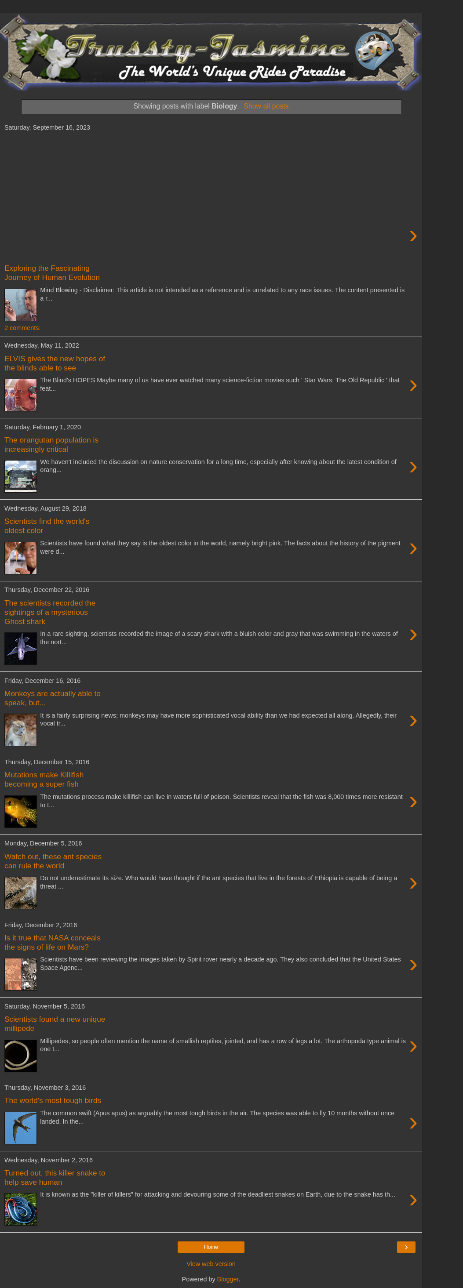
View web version (211, 1263)
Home (211, 1247)
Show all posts (266, 106)
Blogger (228, 1279)
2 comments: (22, 327)
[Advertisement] (211, 197)
